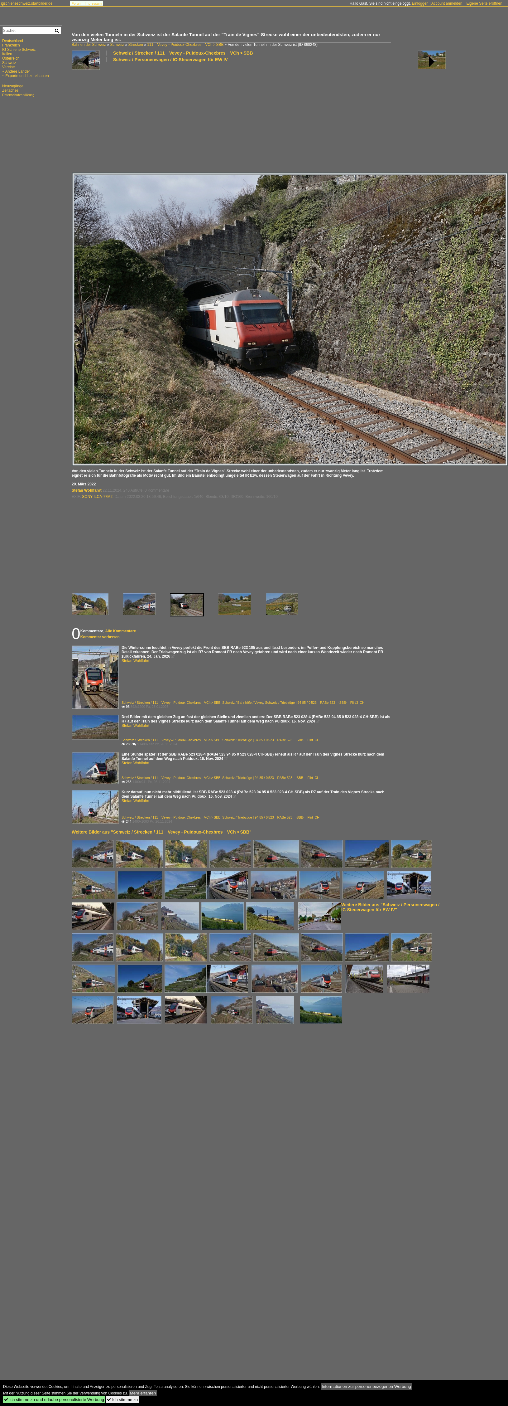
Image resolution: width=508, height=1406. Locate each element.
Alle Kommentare (120, 631)
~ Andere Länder (16, 71)
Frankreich (11, 45)
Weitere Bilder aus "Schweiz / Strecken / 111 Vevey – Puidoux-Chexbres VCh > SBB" (162, 831)
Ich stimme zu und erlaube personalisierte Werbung (54, 1399)
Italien (7, 54)
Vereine (8, 67)
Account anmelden (446, 3)
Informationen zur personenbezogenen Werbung (366, 1386)
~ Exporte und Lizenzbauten (25, 76)
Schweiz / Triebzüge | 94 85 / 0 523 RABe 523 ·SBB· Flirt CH (270, 740)
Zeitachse (10, 90)
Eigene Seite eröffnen (484, 3)
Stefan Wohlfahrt (87, 490)
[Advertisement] (164, 117)
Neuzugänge (12, 86)
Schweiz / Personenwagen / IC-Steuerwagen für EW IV (170, 59)
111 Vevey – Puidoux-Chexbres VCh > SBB (185, 44)
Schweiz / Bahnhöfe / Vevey (242, 702)
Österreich (10, 58)
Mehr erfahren (143, 1393)
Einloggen (420, 3)
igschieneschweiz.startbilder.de (26, 3)
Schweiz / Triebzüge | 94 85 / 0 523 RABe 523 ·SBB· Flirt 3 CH (315, 702)
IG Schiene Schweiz (19, 49)
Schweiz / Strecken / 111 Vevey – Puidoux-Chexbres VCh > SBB (183, 53)
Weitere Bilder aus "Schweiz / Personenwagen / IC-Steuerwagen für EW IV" (390, 907)
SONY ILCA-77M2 (97, 496)
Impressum (93, 3)
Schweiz (117, 44)
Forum (77, 3)
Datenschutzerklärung (18, 95)
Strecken (135, 44)
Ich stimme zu (122, 1399)
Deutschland (12, 41)
